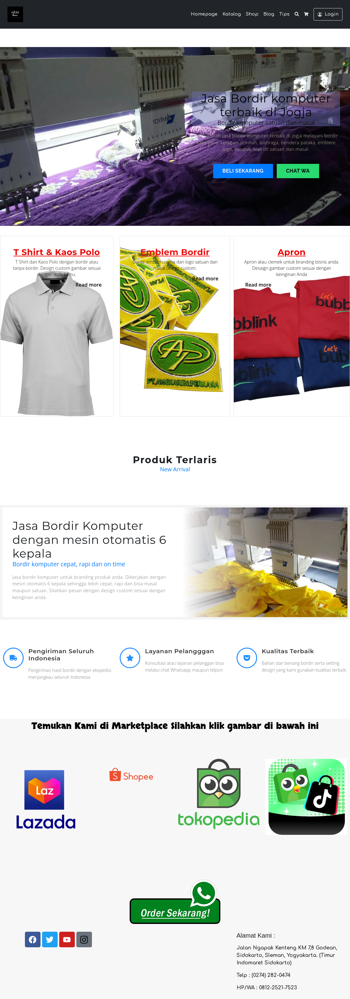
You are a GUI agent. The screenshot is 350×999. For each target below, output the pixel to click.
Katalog (232, 14)
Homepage (204, 14)
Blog (268, 14)
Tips (284, 14)
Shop (252, 14)
